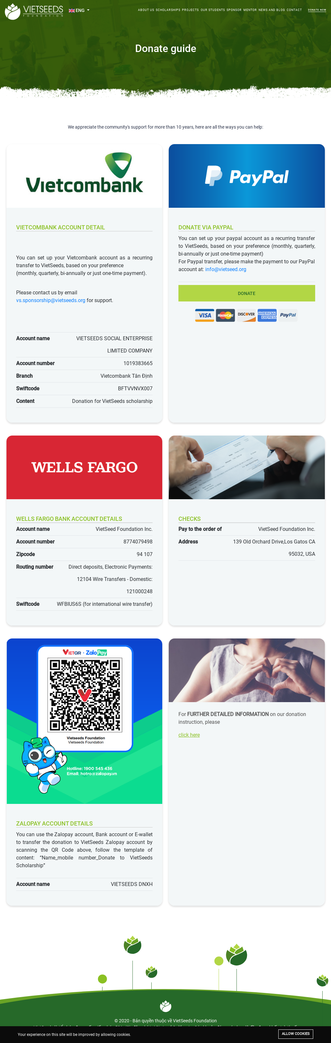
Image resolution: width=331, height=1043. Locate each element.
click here (189, 735)
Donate (246, 293)
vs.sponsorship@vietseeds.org (50, 300)
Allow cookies (296, 1034)
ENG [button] (77, 10)
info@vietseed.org (225, 269)
